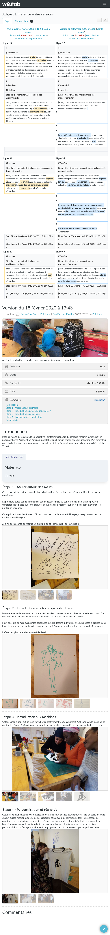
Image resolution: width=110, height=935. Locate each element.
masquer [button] (98, 399)
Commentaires (22, 21)
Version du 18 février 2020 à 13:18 (25, 29)
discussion (26, 35)
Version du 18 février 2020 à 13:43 (77, 29)
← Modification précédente (28, 38)
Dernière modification (63, 314)
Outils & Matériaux (13, 457)
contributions (40, 35)
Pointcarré (97, 314)
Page (7, 21)
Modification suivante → (81, 38)
